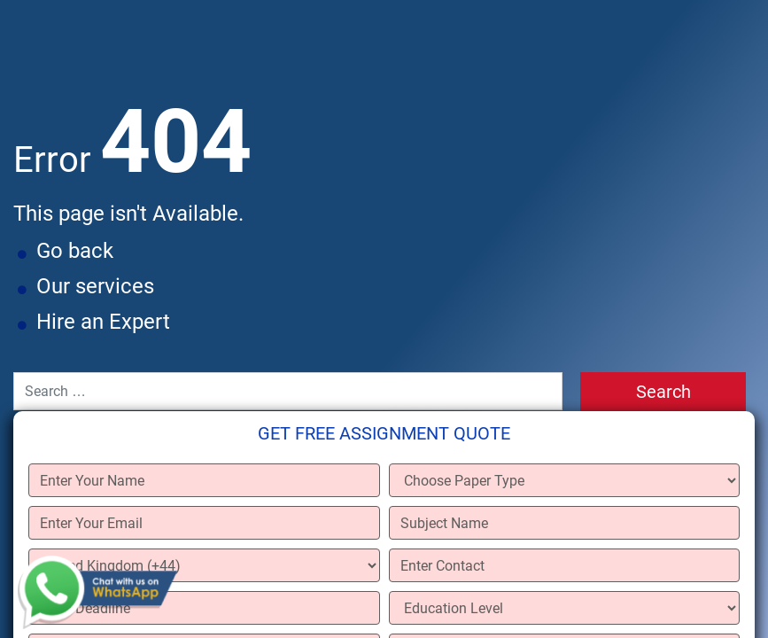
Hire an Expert (103, 321)
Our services (95, 286)
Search (663, 391)
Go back (74, 250)
